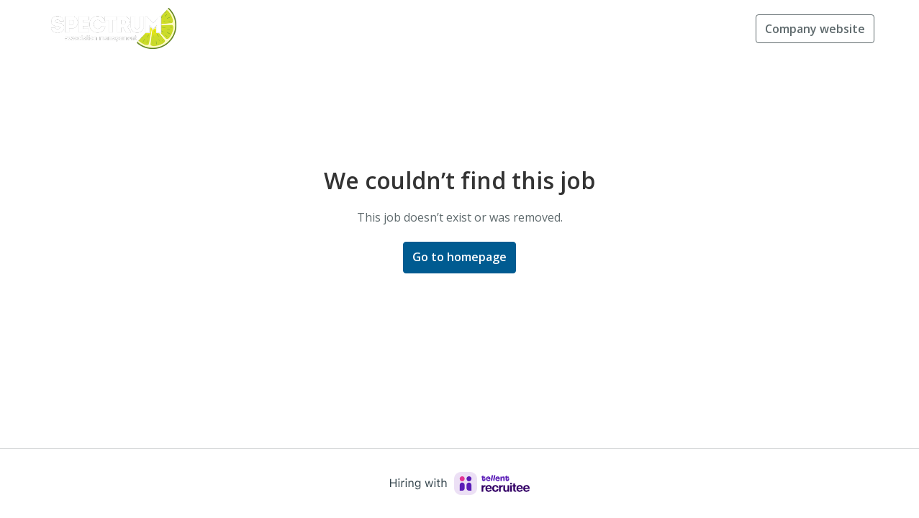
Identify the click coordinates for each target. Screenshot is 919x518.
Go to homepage (459, 257)
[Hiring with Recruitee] (460, 483)
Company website (815, 29)
